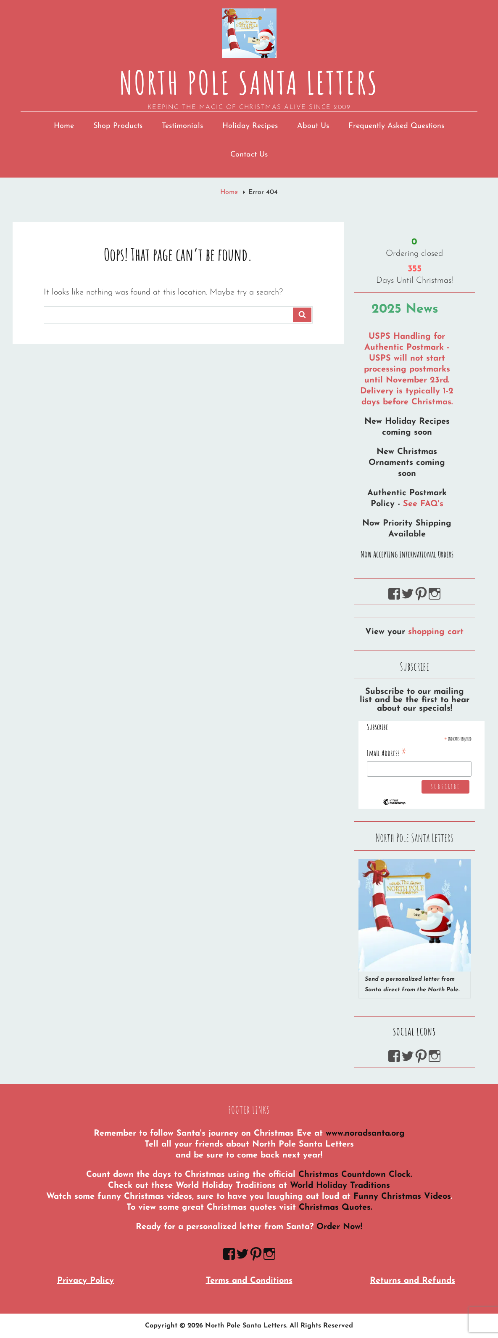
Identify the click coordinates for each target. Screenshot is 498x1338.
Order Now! (339, 1227)
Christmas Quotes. (335, 1207)
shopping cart (436, 632)
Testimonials (182, 126)
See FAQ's (423, 504)
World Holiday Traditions (340, 1185)
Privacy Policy (85, 1281)
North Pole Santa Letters (249, 82)
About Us (313, 126)
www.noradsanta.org (365, 1133)
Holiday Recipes (250, 126)
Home (64, 126)
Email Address (387, 753)
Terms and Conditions (249, 1281)
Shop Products (117, 126)
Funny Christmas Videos (402, 1196)
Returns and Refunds (412, 1281)
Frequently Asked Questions (396, 126)
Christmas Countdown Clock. (355, 1175)
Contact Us (249, 155)
